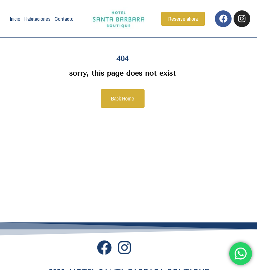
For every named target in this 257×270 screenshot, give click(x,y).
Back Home (122, 98)
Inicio (15, 18)
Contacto (64, 18)
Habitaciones (37, 18)
